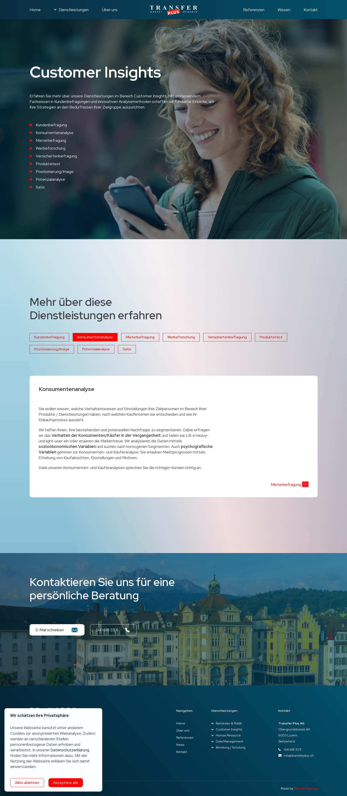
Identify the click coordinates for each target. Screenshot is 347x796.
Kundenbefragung (49, 337)
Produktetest (271, 337)
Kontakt (311, 9)
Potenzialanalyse (96, 349)
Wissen (284, 9)
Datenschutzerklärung (69, 749)
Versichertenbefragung (227, 337)
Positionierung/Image (51, 349)
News (180, 745)
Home (35, 9)
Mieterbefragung (140, 337)
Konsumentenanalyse (95, 337)
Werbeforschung (181, 337)
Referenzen (253, 9)
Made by (299, 788)
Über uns (110, 9)
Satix (127, 349)
